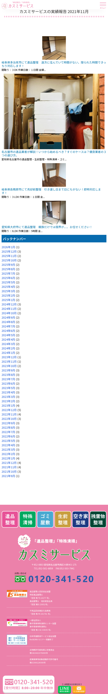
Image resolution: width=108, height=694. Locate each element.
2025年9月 (8, 265)
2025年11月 (9, 256)
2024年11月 (9, 309)
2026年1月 (8, 247)
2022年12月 (9, 410)
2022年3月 (8, 449)
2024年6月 (8, 331)
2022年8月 (8, 427)
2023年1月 (8, 405)
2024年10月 (9, 313)
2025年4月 (8, 287)
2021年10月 (9, 471)
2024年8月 (8, 322)
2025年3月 (8, 291)
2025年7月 (8, 273)
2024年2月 (8, 348)
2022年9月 (8, 423)
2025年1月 (8, 300)
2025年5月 (8, 282)
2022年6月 (8, 436)
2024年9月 (8, 317)
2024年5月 (8, 335)
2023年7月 (8, 379)
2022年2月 (8, 454)
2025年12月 (9, 251)
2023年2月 (8, 401)
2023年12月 (9, 357)
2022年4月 (8, 445)
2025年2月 (8, 295)
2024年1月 (8, 353)
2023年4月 (8, 392)
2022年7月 (8, 432)
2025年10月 (9, 260)
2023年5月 (8, 388)
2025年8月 (8, 269)
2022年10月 (9, 419)
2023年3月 (8, 397)
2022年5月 (8, 441)
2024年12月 (9, 304)
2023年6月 (8, 383)
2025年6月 (8, 278)
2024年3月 (8, 344)
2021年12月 (9, 463)
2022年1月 (8, 458)
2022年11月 (9, 414)
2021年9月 (8, 476)
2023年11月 (9, 361)
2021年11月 (9, 467)
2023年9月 (8, 370)
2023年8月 (8, 375)
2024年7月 (8, 326)
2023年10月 (9, 366)
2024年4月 (8, 339)
